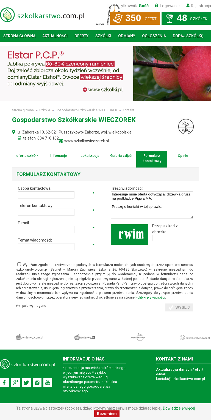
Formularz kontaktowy (152, 158)
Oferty (81, 36)
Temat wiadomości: (35, 240)
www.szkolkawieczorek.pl (86, 141)
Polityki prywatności (150, 297)
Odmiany (126, 36)
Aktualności (55, 36)
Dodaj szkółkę (188, 36)
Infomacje (58, 156)
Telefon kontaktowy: (35, 205)
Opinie (183, 156)
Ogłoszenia (154, 36)
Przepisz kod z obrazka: (165, 229)
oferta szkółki (27, 156)
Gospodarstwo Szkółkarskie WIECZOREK (86, 110)
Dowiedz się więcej (179, 408)
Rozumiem (107, 414)
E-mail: (24, 223)
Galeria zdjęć (121, 156)
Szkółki (103, 36)
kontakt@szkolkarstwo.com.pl (180, 379)
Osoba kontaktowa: (34, 188)
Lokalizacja (89, 156)
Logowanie (170, 5)
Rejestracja (201, 5)
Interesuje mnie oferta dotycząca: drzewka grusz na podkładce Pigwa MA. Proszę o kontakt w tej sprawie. (152, 205)
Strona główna (19, 36)
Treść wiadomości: (127, 188)
